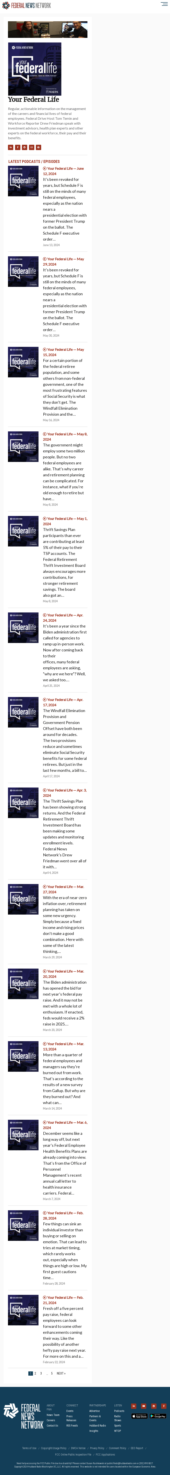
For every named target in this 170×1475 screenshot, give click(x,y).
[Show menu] (158, 4)
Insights (93, 1431)
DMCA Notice (78, 1448)
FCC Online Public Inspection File (73, 1454)
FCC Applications (105, 1454)
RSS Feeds (72, 1425)
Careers (51, 1420)
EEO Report (137, 1448)
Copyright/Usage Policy (53, 1448)
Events (69, 1411)
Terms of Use (29, 1448)
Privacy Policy (97, 1448)
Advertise (94, 1411)
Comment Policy (117, 1448)
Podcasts (119, 1411)
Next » (61, 1373)
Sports (117, 1425)
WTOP (117, 1431)
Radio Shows (117, 1418)
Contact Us (52, 1425)
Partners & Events (94, 1418)
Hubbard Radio (97, 1425)
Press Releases (71, 1418)
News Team (53, 1415)
